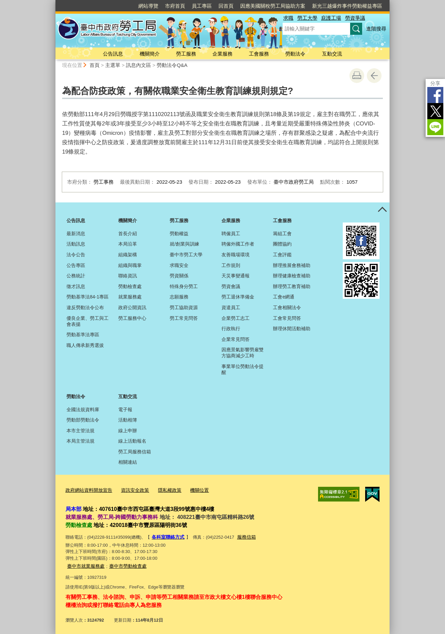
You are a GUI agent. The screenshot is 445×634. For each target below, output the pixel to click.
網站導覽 (148, 6)
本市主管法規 (80, 430)
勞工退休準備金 (237, 296)
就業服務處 (130, 296)
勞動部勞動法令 (82, 420)
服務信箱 (243, 535)
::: (52, 3)
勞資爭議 (355, 18)
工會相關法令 (287, 307)
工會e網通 (283, 296)
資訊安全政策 (131, 489)
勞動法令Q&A (172, 65)
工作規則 (230, 265)
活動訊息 (75, 244)
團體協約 (282, 244)
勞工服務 (186, 54)
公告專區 (75, 265)
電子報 (125, 409)
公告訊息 (113, 54)
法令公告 (75, 254)
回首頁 (226, 6)
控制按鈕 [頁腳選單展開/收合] (382, 209)
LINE (435, 127)
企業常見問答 (235, 339)
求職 (288, 18)
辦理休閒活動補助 (291, 328)
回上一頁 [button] (374, 75)
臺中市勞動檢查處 (124, 564)
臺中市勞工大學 (186, 254)
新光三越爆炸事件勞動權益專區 (347, 6)
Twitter (435, 111)
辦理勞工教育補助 (291, 286)
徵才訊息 (75, 286)
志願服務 (179, 296)
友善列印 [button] (356, 75)
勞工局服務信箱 (134, 451)
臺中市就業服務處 (84, 564)
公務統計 (75, 275)
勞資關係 (179, 275)
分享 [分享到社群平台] (435, 83)
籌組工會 (282, 233)
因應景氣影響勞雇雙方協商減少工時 (242, 352)
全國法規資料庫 (82, 409)
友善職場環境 (235, 254)
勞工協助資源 (184, 307)
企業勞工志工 (235, 318)
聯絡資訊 (127, 275)
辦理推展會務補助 (291, 265)
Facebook (435, 95)
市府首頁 (175, 6)
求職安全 (179, 265)
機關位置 (191, 489)
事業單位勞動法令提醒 (242, 369)
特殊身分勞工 (184, 286)
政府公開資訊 (132, 307)
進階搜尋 (376, 28)
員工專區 (202, 6)
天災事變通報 (235, 275)
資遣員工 (230, 307)
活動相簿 (127, 420)
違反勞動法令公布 (85, 307)
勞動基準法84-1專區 (87, 296)
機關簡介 (150, 54)
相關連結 (127, 462)
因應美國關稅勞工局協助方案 (272, 6)
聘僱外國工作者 (237, 244)
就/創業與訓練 (184, 244)
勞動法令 (295, 54)
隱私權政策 (163, 489)
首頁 (95, 65)
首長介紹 (127, 233)
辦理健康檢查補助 (291, 275)
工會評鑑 (282, 254)
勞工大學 (307, 18)
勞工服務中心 (132, 318)
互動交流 (332, 54)
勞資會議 (230, 286)
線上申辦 (127, 430)
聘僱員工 (230, 233)
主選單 (112, 65)
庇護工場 (331, 18)
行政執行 (230, 328)
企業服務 (222, 54)
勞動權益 (179, 233)
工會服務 (259, 54)
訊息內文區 (138, 65)
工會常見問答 (287, 318)
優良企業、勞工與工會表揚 (87, 321)
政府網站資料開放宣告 (87, 489)
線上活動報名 (132, 441)
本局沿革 (127, 244)
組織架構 (127, 254)
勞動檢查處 (130, 286)
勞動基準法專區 (82, 334)
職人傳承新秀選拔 (85, 345)
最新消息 (75, 233)
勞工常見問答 (184, 318)
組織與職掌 (130, 265)
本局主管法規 (80, 441)
